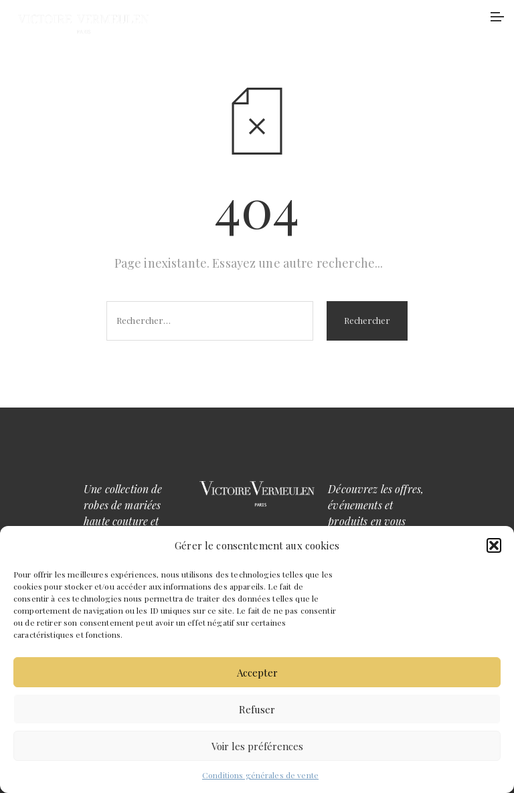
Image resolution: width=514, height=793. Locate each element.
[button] (494, 545)
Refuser (257, 709)
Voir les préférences (257, 746)
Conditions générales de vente (260, 775)
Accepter (257, 672)
